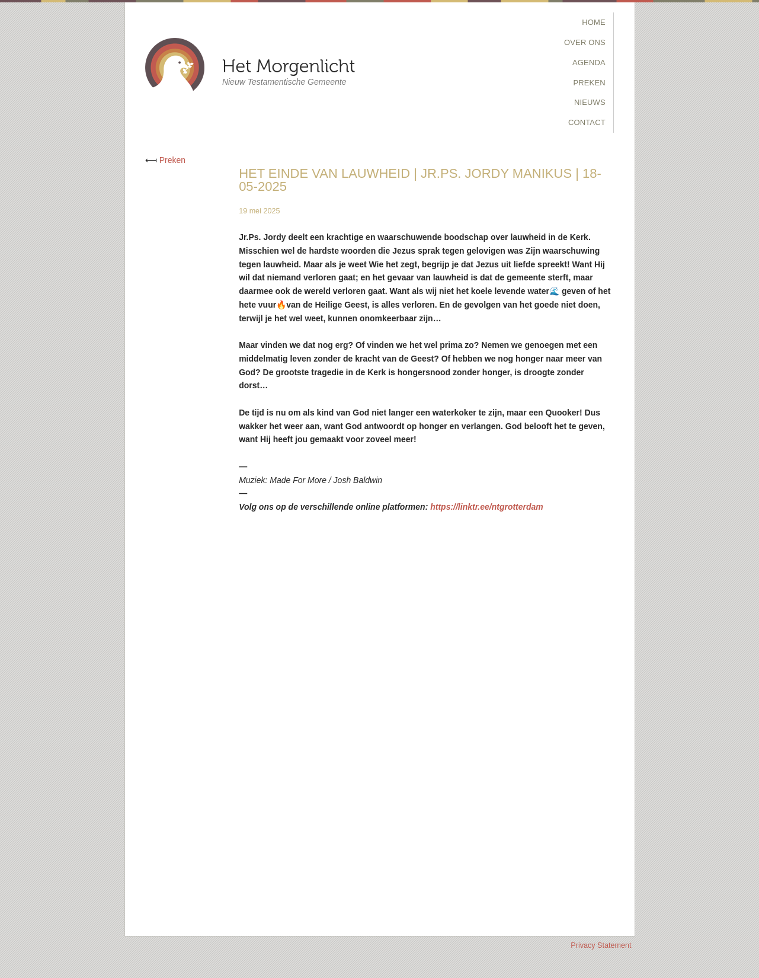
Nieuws (590, 102)
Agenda (589, 62)
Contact (587, 122)
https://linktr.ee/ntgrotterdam (486, 507)
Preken (589, 82)
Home (594, 22)
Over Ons (585, 42)
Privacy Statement (601, 945)
